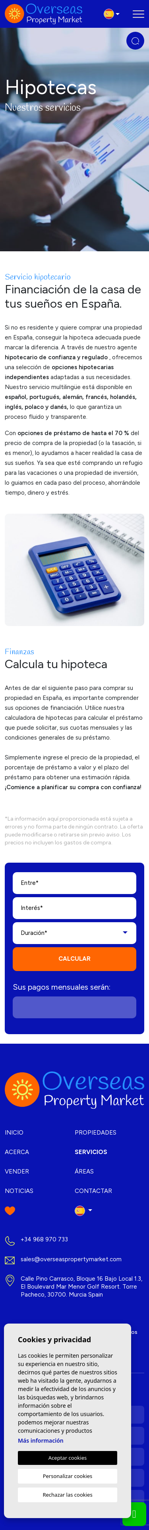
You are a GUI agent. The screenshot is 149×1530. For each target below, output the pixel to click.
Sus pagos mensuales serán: (61, 987)
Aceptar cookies (67, 1457)
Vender (17, 1171)
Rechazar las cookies (67, 1494)
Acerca (17, 1152)
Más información (41, 1440)
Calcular (74, 958)
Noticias (19, 1191)
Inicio (14, 1132)
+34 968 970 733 (44, 1239)
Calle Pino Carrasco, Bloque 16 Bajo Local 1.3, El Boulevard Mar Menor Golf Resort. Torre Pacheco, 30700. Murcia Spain (81, 1286)
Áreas (84, 1171)
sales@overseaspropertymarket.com (71, 1259)
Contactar (93, 1191)
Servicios (91, 1152)
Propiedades (95, 1132)
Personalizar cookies (68, 1476)
